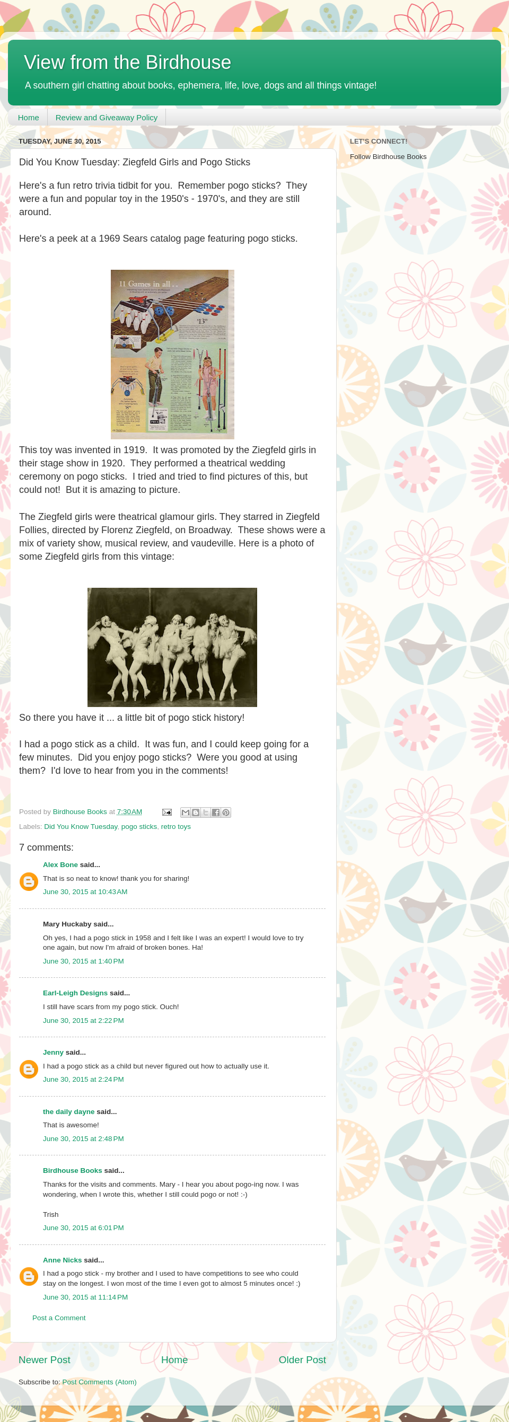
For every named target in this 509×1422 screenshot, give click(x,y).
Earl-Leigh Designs (75, 993)
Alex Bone (60, 865)
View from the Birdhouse (128, 62)
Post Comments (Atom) (100, 1382)
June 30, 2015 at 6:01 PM (83, 1228)
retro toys (176, 827)
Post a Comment (59, 1318)
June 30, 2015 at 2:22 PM (83, 1020)
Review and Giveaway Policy (107, 117)
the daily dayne (69, 1112)
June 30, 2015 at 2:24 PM (83, 1079)
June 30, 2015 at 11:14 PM (85, 1297)
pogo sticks (139, 827)
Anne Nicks (62, 1260)
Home (28, 117)
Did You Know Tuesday (80, 827)
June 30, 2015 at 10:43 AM (85, 892)
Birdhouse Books (72, 1170)
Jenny (53, 1052)
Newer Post (45, 1359)
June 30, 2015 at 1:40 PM (83, 961)
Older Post (302, 1359)
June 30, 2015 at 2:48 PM (83, 1139)
